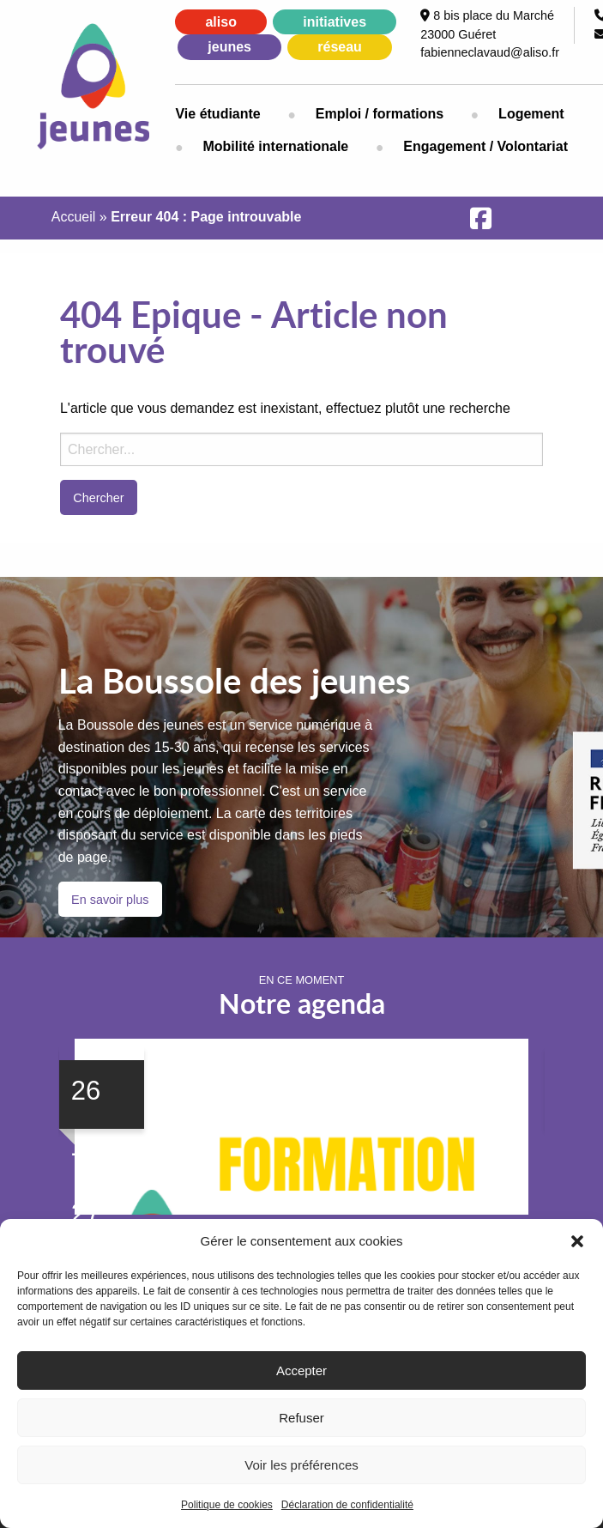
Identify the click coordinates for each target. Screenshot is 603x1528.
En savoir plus (109, 899)
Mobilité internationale (275, 146)
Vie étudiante (217, 113)
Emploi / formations (379, 113)
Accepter (301, 1370)
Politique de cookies (227, 1505)
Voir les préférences (301, 1465)
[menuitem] (231, 114)
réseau (339, 46)
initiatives (334, 22)
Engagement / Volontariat (485, 146)
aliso (220, 22)
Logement (531, 113)
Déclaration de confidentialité (347, 1505)
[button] (577, 1241)
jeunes (229, 46)
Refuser (301, 1417)
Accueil (73, 216)
